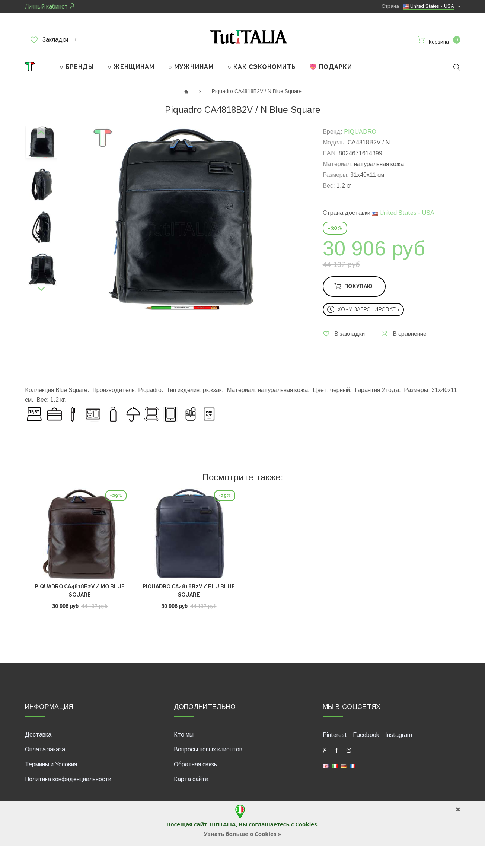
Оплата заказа (45, 748)
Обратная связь (195, 763)
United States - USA (403, 212)
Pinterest (335, 734)
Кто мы (184, 734)
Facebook (366, 734)
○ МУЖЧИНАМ (191, 66)
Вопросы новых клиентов (208, 748)
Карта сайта (191, 778)
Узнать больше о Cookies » (242, 833)
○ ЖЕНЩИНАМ (131, 66)
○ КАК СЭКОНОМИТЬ (261, 66)
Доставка (38, 734)
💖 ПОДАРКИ (330, 66)
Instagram (398, 734)
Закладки (54, 40)
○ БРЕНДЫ (77, 66)
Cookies (306, 824)
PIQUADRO (360, 131)
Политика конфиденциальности (68, 778)
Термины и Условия (51, 763)
